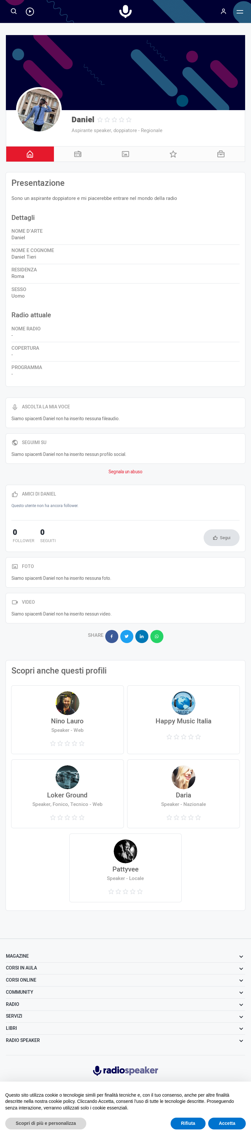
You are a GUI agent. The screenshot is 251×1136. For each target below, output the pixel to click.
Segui (225, 538)
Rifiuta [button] (188, 1123)
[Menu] (223, 11)
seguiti (44, 536)
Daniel (83, 120)
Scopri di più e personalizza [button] (46, 1123)
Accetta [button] (227, 1123)
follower (22, 536)
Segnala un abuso (125, 472)
